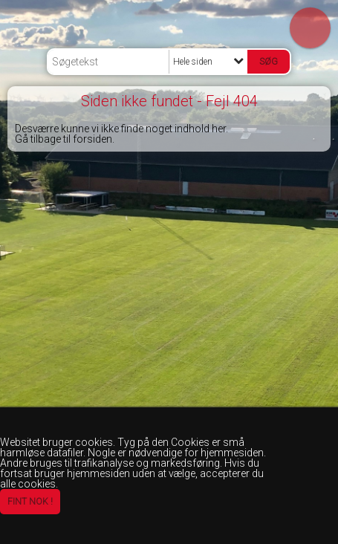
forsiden (92, 139)
